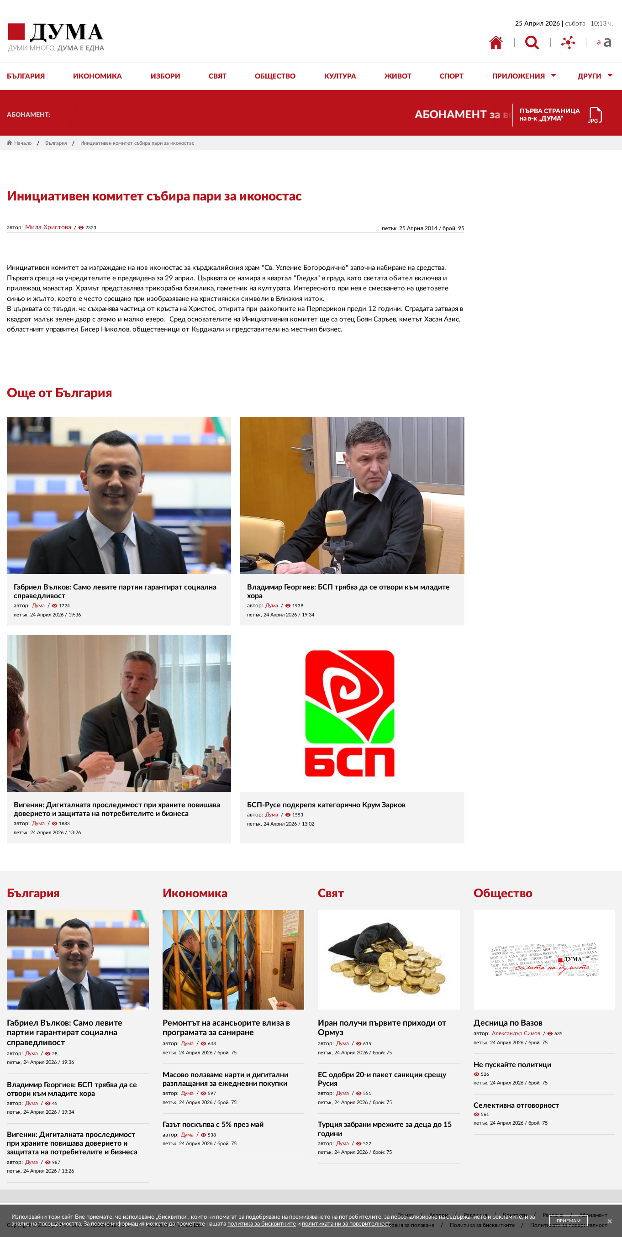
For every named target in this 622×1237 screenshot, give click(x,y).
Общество (503, 894)
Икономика (195, 894)
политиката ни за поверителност (346, 1224)
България (56, 143)
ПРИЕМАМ (568, 1221)
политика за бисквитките (261, 1224)
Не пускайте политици (512, 1065)
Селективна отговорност (516, 1105)
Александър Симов (516, 1033)
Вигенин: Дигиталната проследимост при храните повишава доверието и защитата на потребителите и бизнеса (72, 1143)
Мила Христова (48, 227)
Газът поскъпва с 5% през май (213, 1124)
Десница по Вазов (508, 1023)
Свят (331, 894)
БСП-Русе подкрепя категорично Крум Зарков (326, 805)
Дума (38, 605)
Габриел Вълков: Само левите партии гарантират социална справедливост (64, 1033)
